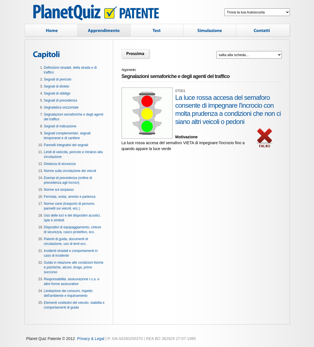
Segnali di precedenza (60, 100)
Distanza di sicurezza (60, 164)
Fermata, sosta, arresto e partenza (70, 197)
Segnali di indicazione (60, 126)
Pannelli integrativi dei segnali (66, 145)
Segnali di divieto (56, 86)
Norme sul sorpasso (59, 190)
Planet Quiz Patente (96, 13)
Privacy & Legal (90, 338)
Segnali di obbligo (57, 93)
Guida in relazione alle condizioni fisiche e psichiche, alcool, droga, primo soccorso (74, 267)
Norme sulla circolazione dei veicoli (70, 171)
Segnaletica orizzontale (61, 107)
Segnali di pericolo (57, 79)
